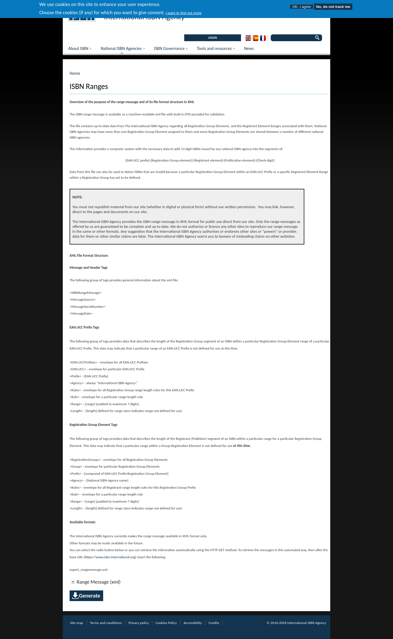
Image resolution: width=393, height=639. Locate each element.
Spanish (255, 38)
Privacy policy (139, 623)
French (263, 38)
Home (75, 73)
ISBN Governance (172, 50)
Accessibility (193, 623)
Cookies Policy (166, 623)
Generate (89, 595)
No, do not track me (333, 5)
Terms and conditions (106, 623)
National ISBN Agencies (120, 50)
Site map (76, 623)
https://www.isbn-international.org (110, 557)
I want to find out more (184, 11)
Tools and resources (218, 50)
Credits (214, 623)
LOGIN (212, 38)
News (249, 48)
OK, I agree (301, 5)
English (248, 38)
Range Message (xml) (99, 582)
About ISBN (81, 50)
